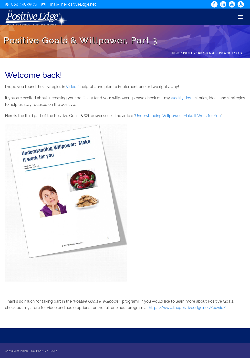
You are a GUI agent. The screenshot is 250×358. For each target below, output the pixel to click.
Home (175, 53)
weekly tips (181, 98)
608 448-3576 (24, 4)
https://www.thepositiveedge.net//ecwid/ (187, 307)
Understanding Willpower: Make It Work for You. (178, 115)
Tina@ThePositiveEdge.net (72, 4)
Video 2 (73, 86)
